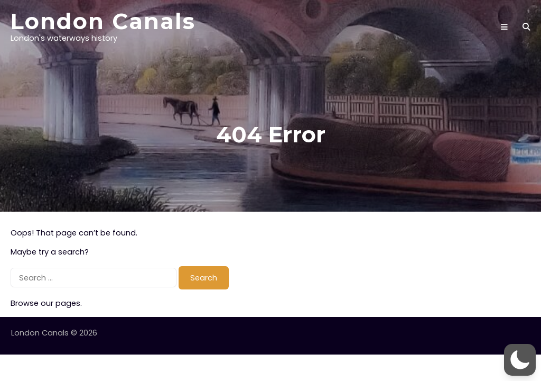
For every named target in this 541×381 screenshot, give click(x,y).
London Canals (103, 21)
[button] (520, 360)
